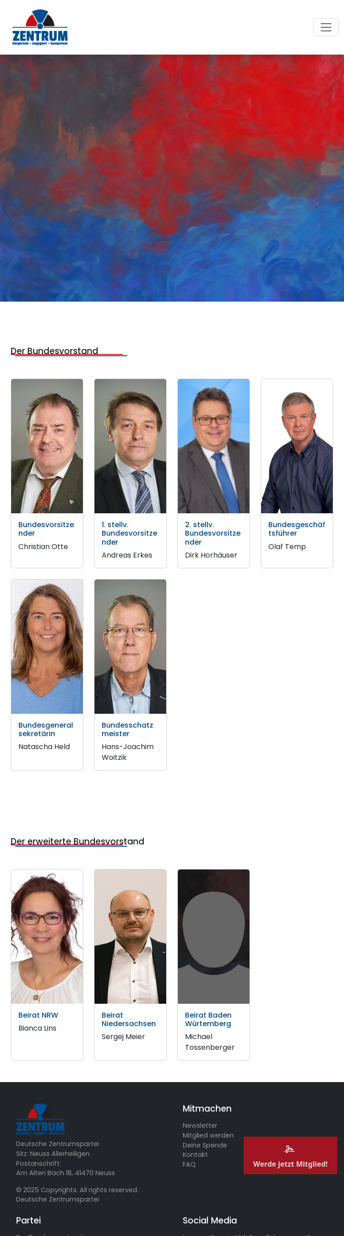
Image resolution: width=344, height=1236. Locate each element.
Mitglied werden (208, 1135)
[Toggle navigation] (326, 27)
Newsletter (200, 1125)
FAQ (189, 1164)
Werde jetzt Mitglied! (290, 1155)
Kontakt (195, 1154)
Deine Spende (205, 1145)
